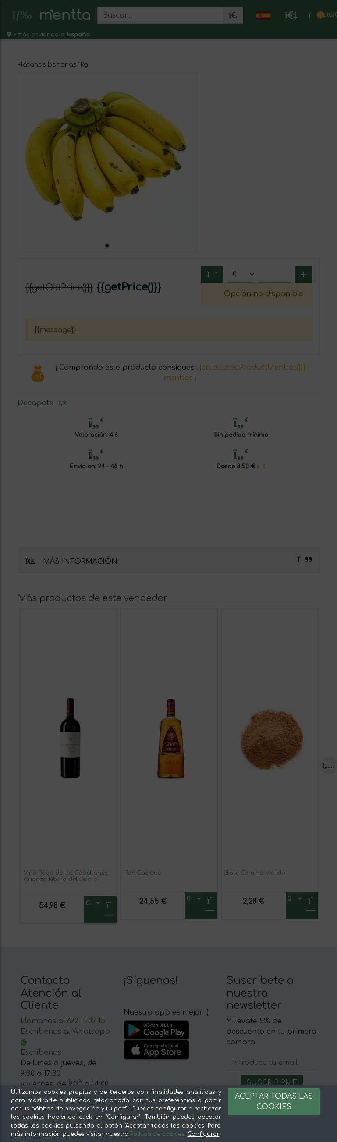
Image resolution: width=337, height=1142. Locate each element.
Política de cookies (157, 1134)
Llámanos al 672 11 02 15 (63, 1021)
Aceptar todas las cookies (274, 1102)
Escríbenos (41, 1053)
